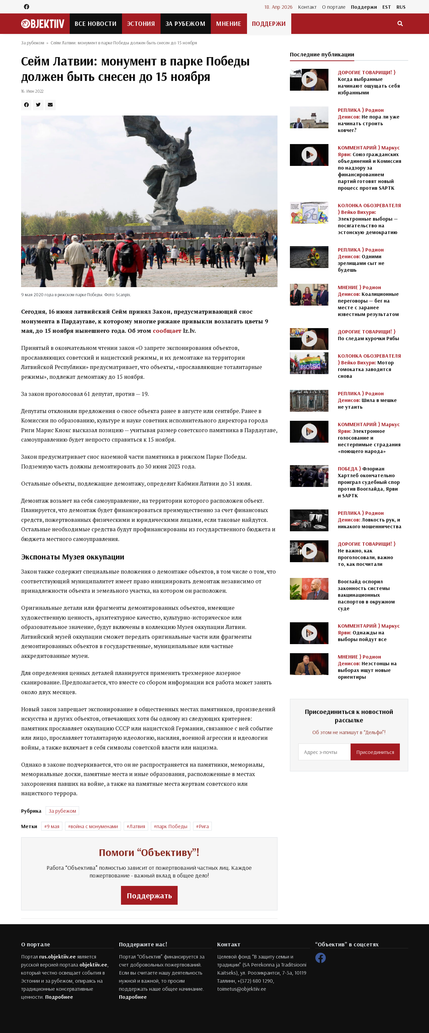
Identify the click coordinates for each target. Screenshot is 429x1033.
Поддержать (149, 895)
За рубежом (186, 23)
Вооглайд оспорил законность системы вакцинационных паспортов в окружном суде (366, 595)
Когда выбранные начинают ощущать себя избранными (369, 82)
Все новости (95, 23)
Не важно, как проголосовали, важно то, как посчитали (366, 553)
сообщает (167, 330)
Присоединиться (375, 752)
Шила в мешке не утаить (367, 400)
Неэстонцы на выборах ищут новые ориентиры (367, 666)
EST (386, 6)
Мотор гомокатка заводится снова (369, 365)
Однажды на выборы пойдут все (369, 632)
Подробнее (59, 996)
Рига (204, 826)
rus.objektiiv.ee (57, 956)
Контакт (307, 6)
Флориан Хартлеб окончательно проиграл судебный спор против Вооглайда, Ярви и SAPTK (369, 482)
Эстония (141, 23)
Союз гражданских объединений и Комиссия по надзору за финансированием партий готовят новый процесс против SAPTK (369, 167)
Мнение (228, 23)
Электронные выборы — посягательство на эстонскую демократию (369, 218)
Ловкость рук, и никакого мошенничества (370, 519)
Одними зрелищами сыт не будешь (361, 259)
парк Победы (172, 826)
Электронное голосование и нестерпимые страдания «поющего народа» (369, 437)
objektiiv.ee (93, 964)
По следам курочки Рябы (368, 335)
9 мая (53, 826)
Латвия (137, 826)
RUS (401, 6)
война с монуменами (94, 826)
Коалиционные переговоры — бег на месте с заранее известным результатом (368, 300)
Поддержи (364, 6)
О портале (334, 6)
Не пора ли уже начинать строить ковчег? (369, 119)
